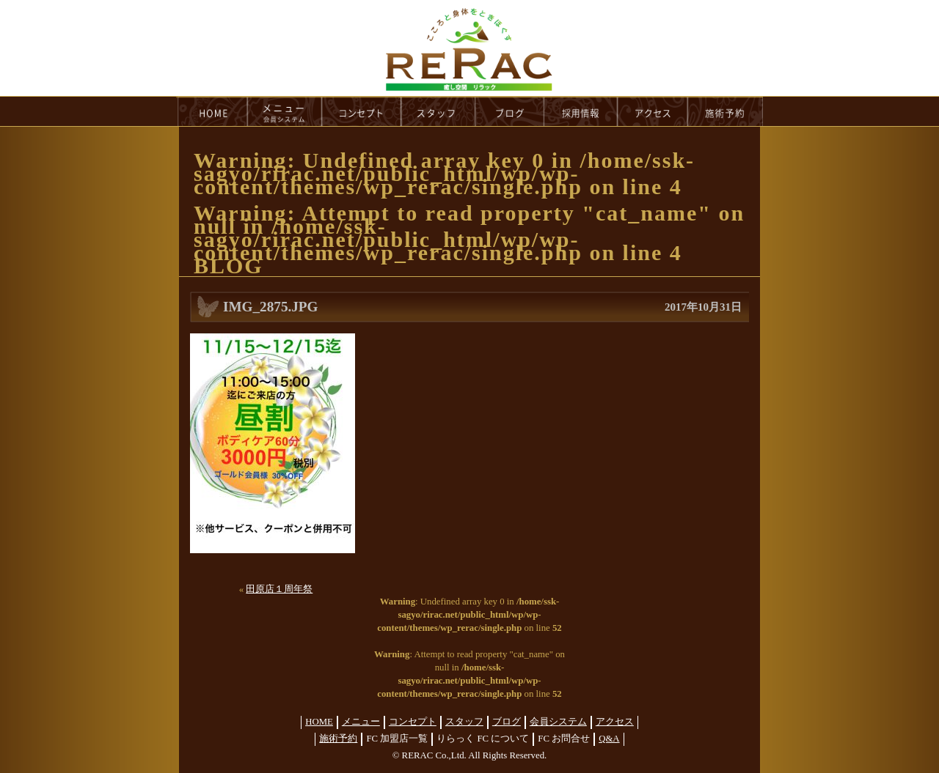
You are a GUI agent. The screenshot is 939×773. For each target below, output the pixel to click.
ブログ (506, 722)
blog (510, 111)
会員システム (558, 722)
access (653, 111)
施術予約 (338, 738)
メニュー (361, 722)
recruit (581, 111)
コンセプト (412, 722)
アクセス (615, 722)
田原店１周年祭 (279, 589)
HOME (212, 111)
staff (438, 111)
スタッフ (464, 722)
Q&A (609, 738)
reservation (725, 111)
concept (361, 111)
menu (284, 111)
